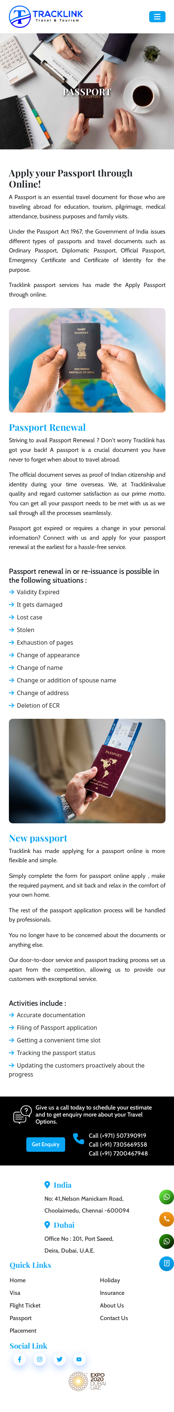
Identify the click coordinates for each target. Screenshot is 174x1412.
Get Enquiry (46, 1144)
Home (18, 1280)
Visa (15, 1292)
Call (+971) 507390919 (117, 1135)
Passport (20, 1318)
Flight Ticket (25, 1305)
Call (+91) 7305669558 (118, 1144)
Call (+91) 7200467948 (118, 1153)
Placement (23, 1330)
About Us (112, 1305)
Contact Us (114, 1318)
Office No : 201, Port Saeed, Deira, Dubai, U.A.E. (79, 1244)
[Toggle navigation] (157, 17)
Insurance (112, 1292)
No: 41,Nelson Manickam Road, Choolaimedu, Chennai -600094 (87, 1204)
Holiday (110, 1280)
